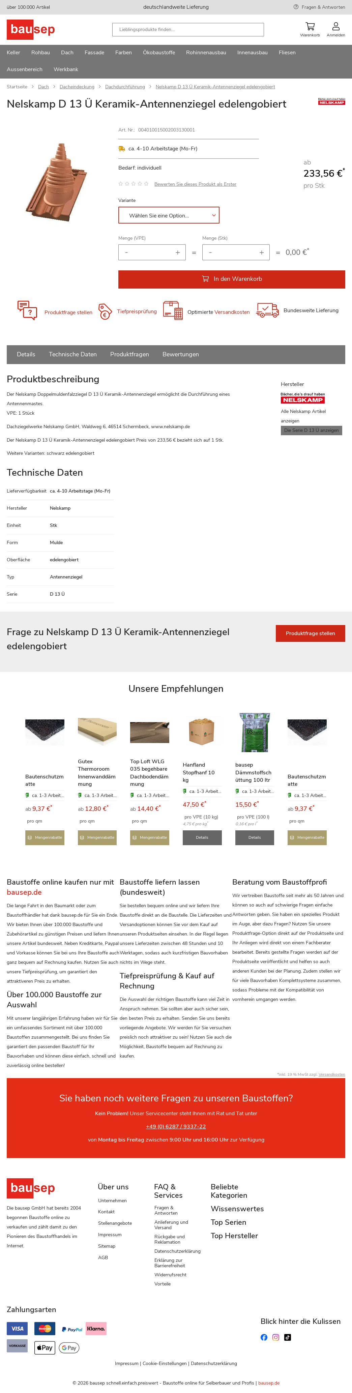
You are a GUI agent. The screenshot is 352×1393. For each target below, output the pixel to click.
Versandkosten (232, 312)
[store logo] (41, 30)
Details (26, 354)
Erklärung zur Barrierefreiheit (169, 1262)
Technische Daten (73, 354)
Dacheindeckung (77, 87)
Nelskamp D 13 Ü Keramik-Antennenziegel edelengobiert (215, 87)
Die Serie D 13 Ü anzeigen (311, 430)
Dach (43, 87)
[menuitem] (13, 53)
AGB (103, 1257)
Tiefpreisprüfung (137, 311)
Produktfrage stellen (68, 312)
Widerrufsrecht (170, 1274)
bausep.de (269, 1383)
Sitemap (106, 1245)
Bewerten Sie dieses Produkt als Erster (195, 184)
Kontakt (106, 1211)
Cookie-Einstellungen (165, 1363)
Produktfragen (129, 354)
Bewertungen (181, 354)
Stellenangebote (115, 1223)
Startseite (17, 87)
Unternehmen (112, 1200)
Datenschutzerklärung (177, 1250)
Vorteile (162, 1283)
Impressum (110, 1234)
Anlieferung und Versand (171, 1224)
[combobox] (188, 29)
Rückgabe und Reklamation (169, 1239)
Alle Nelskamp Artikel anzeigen (303, 416)
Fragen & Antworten (323, 7)
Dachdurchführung (125, 87)
